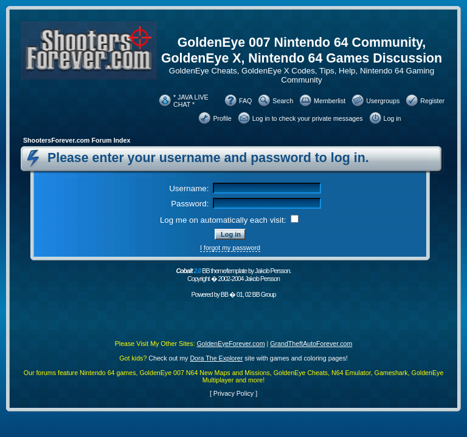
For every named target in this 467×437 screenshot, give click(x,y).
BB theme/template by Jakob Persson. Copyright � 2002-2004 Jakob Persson (233, 274)
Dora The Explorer (216, 358)
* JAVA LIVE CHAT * (191, 100)
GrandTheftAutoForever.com (311, 343)
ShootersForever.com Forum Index (76, 140)
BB (224, 294)
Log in (392, 118)
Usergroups (383, 100)
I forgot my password (230, 247)
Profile (222, 118)
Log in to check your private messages (307, 118)
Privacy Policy (233, 393)
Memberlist (329, 100)
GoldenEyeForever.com (231, 343)
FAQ (245, 100)
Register (432, 100)
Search (282, 100)
